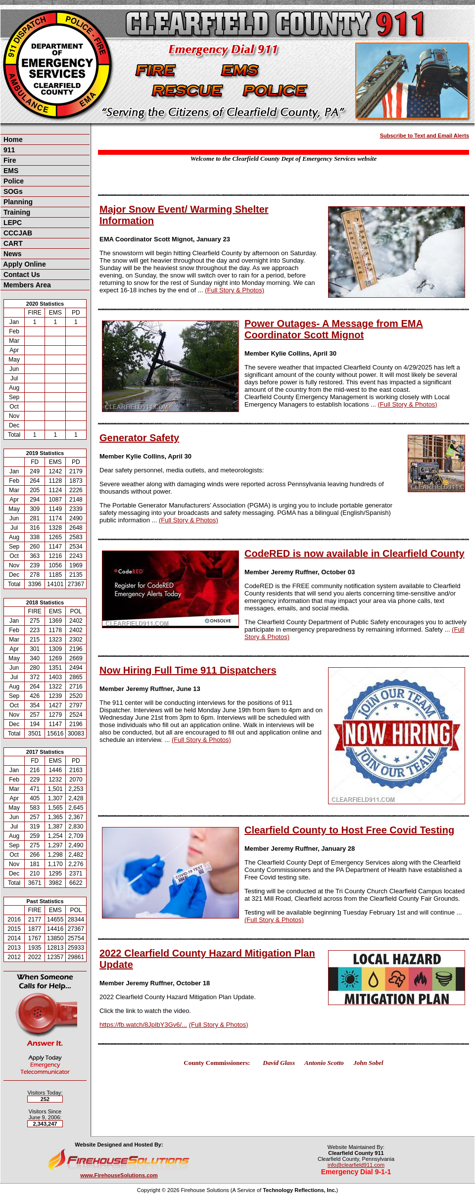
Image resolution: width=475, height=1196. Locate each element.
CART (12, 243)
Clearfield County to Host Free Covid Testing (349, 830)
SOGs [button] (12, 191)
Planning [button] (17, 202)
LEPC (11, 223)
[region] (45, 212)
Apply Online (23, 264)
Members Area (26, 285)
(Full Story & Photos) (234, 290)
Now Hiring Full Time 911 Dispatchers (188, 670)
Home (12, 139)
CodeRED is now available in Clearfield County (354, 553)
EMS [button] (9, 171)
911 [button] (8, 150)
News (11, 254)
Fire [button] (8, 160)
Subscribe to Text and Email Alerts (424, 135)
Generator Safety (139, 437)
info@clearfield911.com (356, 1165)
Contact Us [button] (20, 274)
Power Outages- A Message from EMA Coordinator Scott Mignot (333, 329)
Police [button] (12, 181)
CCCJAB (16, 233)
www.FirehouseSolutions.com (119, 1175)
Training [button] (15, 212)
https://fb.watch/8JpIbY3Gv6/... (143, 1024)
